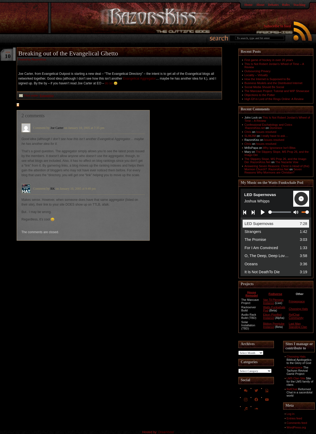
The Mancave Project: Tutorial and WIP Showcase (276, 91)
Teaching (299, 5)
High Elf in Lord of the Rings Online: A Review (274, 99)
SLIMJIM (250, 135)
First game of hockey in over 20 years (268, 60)
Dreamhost (166, 432)
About (260, 5)
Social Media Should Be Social (264, 87)
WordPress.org (296, 427)
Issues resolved (266, 131)
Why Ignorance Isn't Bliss (279, 147)
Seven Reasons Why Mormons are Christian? (273, 171)
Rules (286, 5)
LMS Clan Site (296, 378)
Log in (291, 413)
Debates (273, 5)
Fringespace (297, 301)
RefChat (292, 389)
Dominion (276, 127)
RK (52, 188)
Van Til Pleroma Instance (273, 301)
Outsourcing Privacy (257, 71)
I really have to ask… (274, 135)
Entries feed (294, 418)
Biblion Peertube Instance (273, 325)
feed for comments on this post (44, 105)
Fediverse (275, 294)
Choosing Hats (298, 308)
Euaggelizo (47, 95)
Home (248, 5)
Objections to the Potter (259, 95)
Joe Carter (56, 128)
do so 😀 (111, 83)
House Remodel (252, 294)
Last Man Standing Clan (298, 325)
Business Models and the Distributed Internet (273, 83)
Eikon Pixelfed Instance (272, 316)
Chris (247, 131)
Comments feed (297, 422)
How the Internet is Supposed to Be (267, 79)
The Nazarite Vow (286, 162)
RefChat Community (296, 316)
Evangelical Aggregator (139, 78)
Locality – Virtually (256, 75)
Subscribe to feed (277, 26)
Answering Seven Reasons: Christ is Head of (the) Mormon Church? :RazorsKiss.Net (276, 167)
